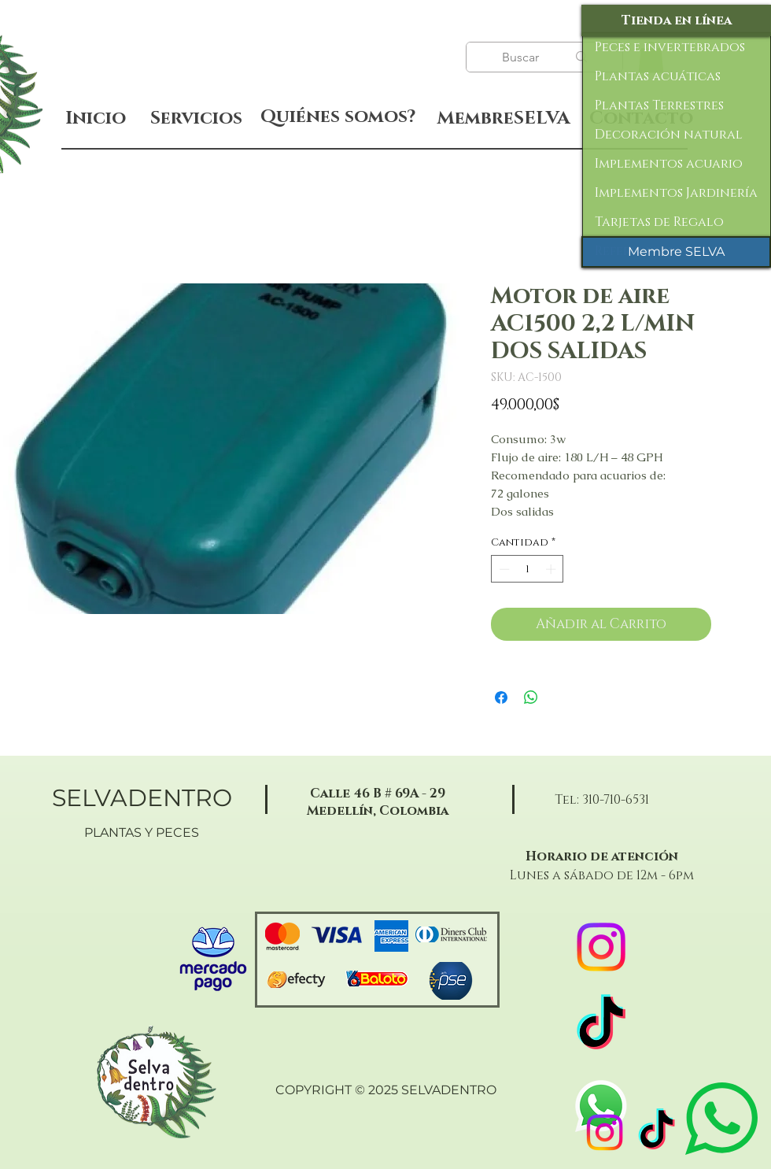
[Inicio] (95, 118)
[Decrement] (502, 569)
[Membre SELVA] (676, 252)
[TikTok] (657, 1132)
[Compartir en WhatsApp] (531, 697)
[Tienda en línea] (676, 20)
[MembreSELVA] (503, 119)
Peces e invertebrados (670, 47)
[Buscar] (522, 57)
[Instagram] (605, 1132)
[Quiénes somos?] (337, 117)
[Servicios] (196, 118)
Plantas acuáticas (658, 76)
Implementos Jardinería (676, 193)
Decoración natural (669, 134)
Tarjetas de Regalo (659, 222)
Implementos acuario (669, 163)
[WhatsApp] (601, 1106)
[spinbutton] (527, 569)
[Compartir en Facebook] (501, 697)
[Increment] (552, 569)
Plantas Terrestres (659, 105)
